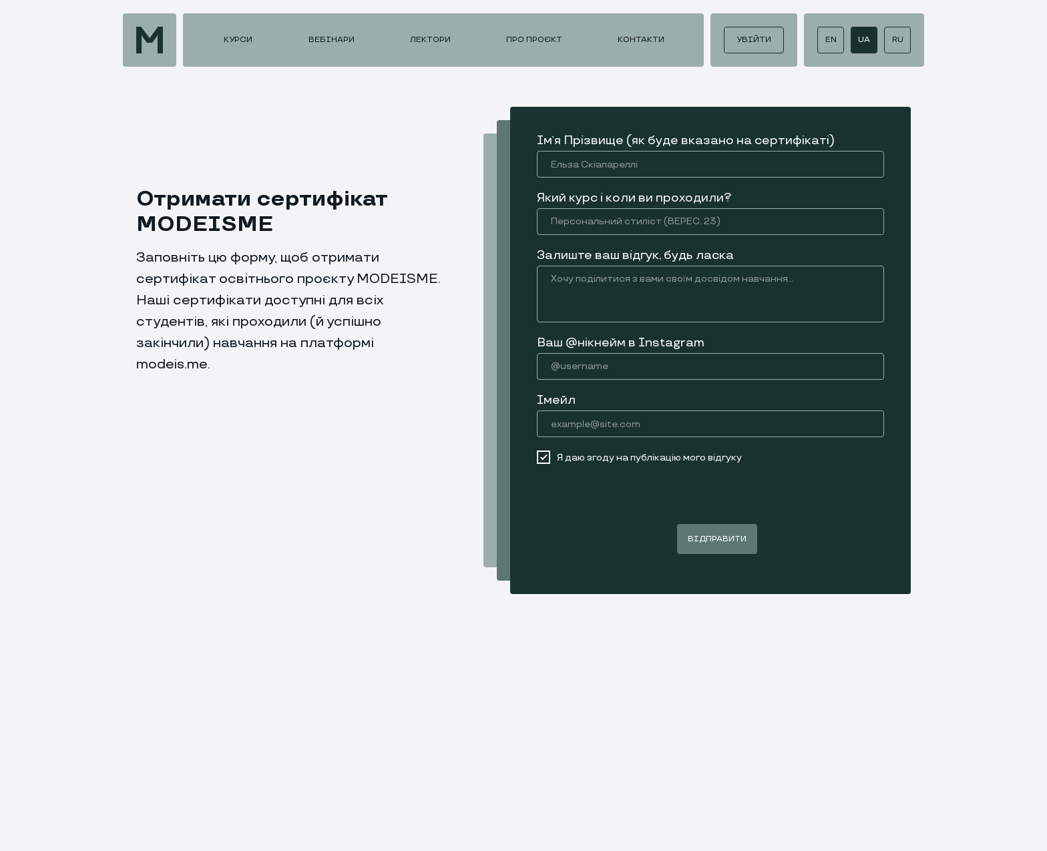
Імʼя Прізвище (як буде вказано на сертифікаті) (686, 140)
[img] (149, 40)
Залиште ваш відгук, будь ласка (635, 255)
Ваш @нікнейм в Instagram (620, 343)
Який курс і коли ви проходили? (634, 198)
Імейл (556, 400)
